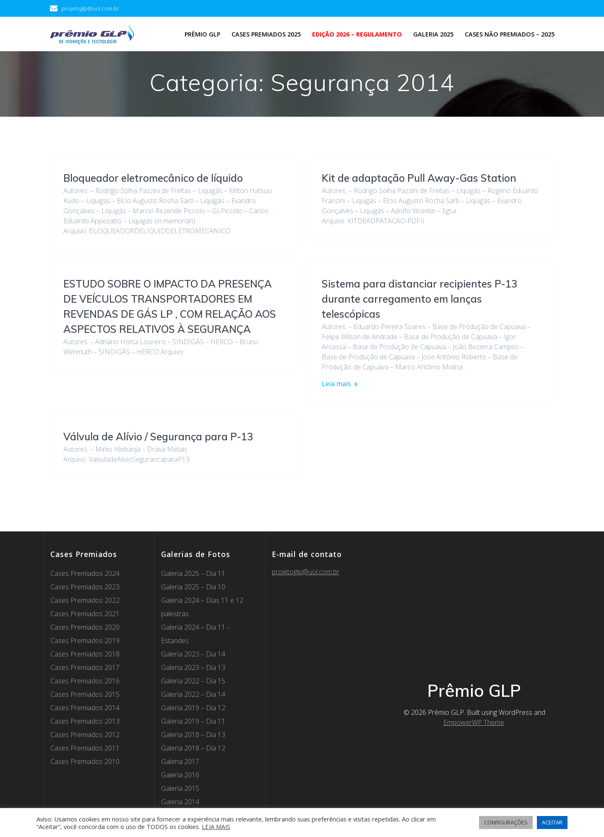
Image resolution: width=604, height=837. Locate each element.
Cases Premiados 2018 (85, 612)
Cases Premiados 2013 (85, 679)
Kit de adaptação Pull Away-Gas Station (419, 178)
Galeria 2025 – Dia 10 (193, 545)
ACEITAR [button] (552, 822)
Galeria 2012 (180, 787)
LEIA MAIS (216, 826)
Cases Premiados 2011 (85, 706)
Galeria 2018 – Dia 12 (193, 706)
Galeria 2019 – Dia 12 (193, 666)
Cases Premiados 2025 (266, 34)
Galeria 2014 (180, 760)
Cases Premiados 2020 (85, 585)
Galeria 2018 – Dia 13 (193, 693)
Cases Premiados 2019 (85, 599)
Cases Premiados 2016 (85, 639)
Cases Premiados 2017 (85, 625)
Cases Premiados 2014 (85, 666)
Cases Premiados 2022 (85, 558)
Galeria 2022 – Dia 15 (193, 639)
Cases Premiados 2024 (85, 531)
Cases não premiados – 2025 (510, 34)
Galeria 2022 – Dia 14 (193, 652)
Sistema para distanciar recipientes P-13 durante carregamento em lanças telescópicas (161, 298)
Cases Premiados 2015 (85, 652)
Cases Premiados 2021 (85, 572)
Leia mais (78, 383)
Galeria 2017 (180, 720)
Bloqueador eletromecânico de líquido (153, 178)
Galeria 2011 (180, 800)
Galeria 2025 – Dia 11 (193, 531)
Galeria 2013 (180, 773)
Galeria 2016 (180, 733)
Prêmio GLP (202, 34)
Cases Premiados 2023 (85, 545)
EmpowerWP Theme (473, 680)
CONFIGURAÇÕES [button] (506, 822)
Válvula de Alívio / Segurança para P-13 (416, 394)
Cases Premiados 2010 (85, 720)
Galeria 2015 (180, 746)
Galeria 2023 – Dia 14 (193, 612)
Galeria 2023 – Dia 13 (193, 625)
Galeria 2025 (433, 34)
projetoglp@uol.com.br (305, 530)
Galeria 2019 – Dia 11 (193, 679)
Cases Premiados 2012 (85, 693)
